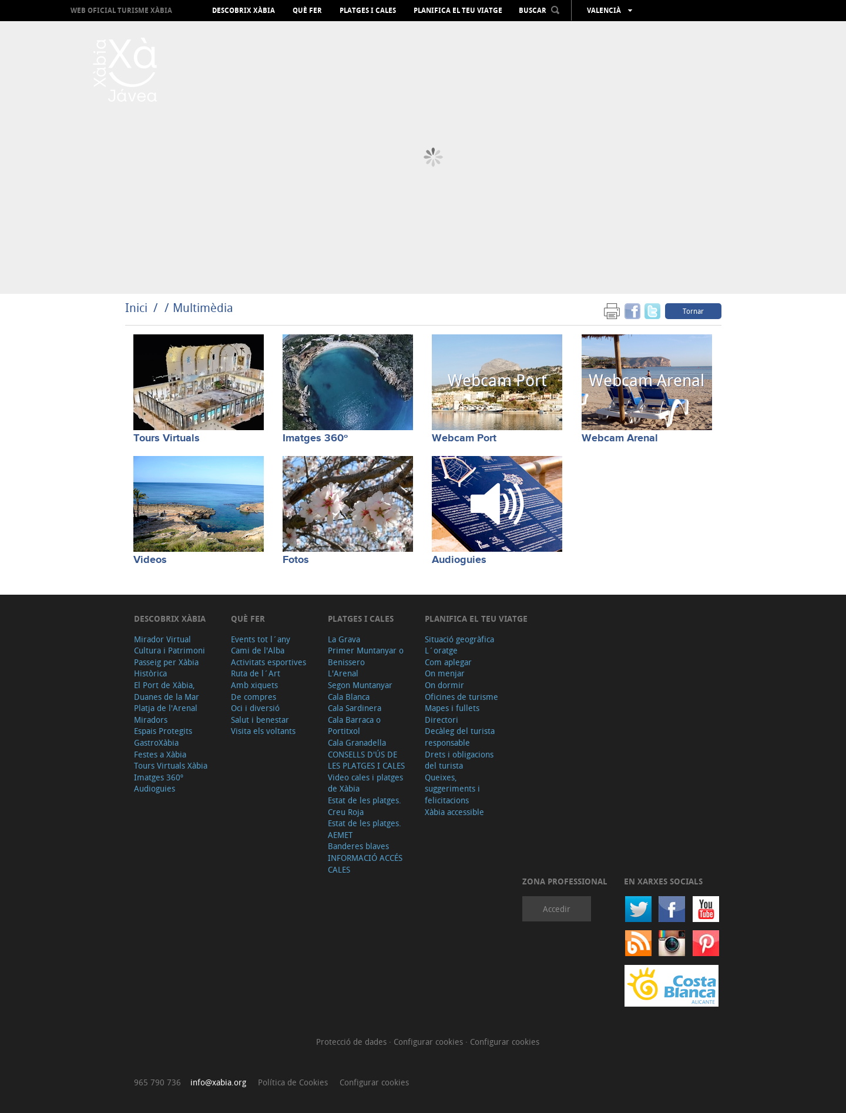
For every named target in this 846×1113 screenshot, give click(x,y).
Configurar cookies (429, 1041)
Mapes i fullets (452, 707)
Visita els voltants (263, 730)
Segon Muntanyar (360, 684)
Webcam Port (464, 438)
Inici (136, 308)
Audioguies (459, 560)
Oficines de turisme (461, 696)
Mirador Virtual (162, 639)
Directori (441, 719)
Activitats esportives (268, 662)
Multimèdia (203, 308)
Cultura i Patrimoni (169, 650)
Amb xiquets (254, 684)
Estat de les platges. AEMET (364, 828)
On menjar (445, 673)
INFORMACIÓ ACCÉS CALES (365, 863)
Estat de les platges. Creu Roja (364, 805)
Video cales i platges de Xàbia (365, 783)
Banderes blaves (358, 845)
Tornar (693, 311)
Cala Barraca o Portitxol (354, 725)
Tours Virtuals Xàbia (170, 765)
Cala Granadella (357, 742)
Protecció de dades (352, 1041)
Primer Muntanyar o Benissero (366, 656)
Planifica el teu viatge (458, 10)
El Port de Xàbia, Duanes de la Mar (166, 690)
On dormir (444, 684)
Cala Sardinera (354, 707)
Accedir (556, 908)
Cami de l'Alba (257, 650)
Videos (150, 560)
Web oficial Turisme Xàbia (121, 10)
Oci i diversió (255, 707)
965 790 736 (157, 1082)
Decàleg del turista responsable (460, 736)
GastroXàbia (156, 742)
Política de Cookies (293, 1082)
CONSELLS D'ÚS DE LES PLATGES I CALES (366, 760)
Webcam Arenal (620, 438)
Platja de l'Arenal (165, 707)
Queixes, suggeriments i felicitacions (452, 789)
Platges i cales (368, 10)
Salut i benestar (260, 719)
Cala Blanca (349, 696)
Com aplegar (448, 662)
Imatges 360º (315, 438)
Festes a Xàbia (160, 754)
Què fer (307, 10)
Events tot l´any (260, 639)
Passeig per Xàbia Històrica (166, 667)
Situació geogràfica (459, 639)
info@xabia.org (218, 1082)
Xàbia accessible (454, 811)
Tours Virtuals (166, 438)
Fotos (296, 560)
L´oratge (441, 650)
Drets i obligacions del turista (459, 760)
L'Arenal (343, 673)
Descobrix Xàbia (243, 10)
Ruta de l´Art (255, 673)
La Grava (344, 639)
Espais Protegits (163, 730)
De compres (253, 696)
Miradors (150, 719)
